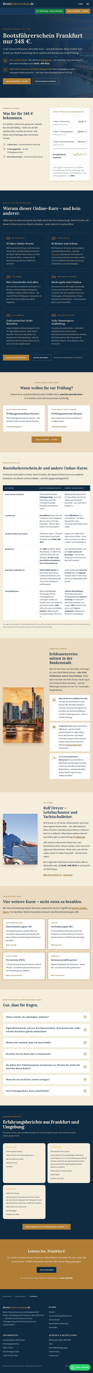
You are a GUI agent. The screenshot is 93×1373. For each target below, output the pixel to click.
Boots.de (18, 4)
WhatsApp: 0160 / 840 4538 (60, 1340)
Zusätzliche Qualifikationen (60, 1316)
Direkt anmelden (41, 357)
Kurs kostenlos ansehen (45, 81)
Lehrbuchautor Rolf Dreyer (14, 1340)
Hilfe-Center (8, 1347)
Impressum (53, 1355)
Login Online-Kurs (10, 1355)
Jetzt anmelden (77, 11)
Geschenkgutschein (11, 1351)
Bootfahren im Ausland (58, 1323)
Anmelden (53, 1327)
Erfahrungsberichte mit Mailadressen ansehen (46, 1226)
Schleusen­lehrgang (73, 745)
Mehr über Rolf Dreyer (52, 875)
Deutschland (54, 1319)
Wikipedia (55, 254)
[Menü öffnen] (87, 3)
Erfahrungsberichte (11, 1344)
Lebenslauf (67, 875)
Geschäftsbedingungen (58, 1347)
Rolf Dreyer (46, 60)
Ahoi (51, 1344)
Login (80, 4)
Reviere (52, 1312)
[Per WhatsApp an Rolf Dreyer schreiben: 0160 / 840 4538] (80, 1367)
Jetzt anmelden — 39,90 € (17, 81)
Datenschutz (54, 1351)
